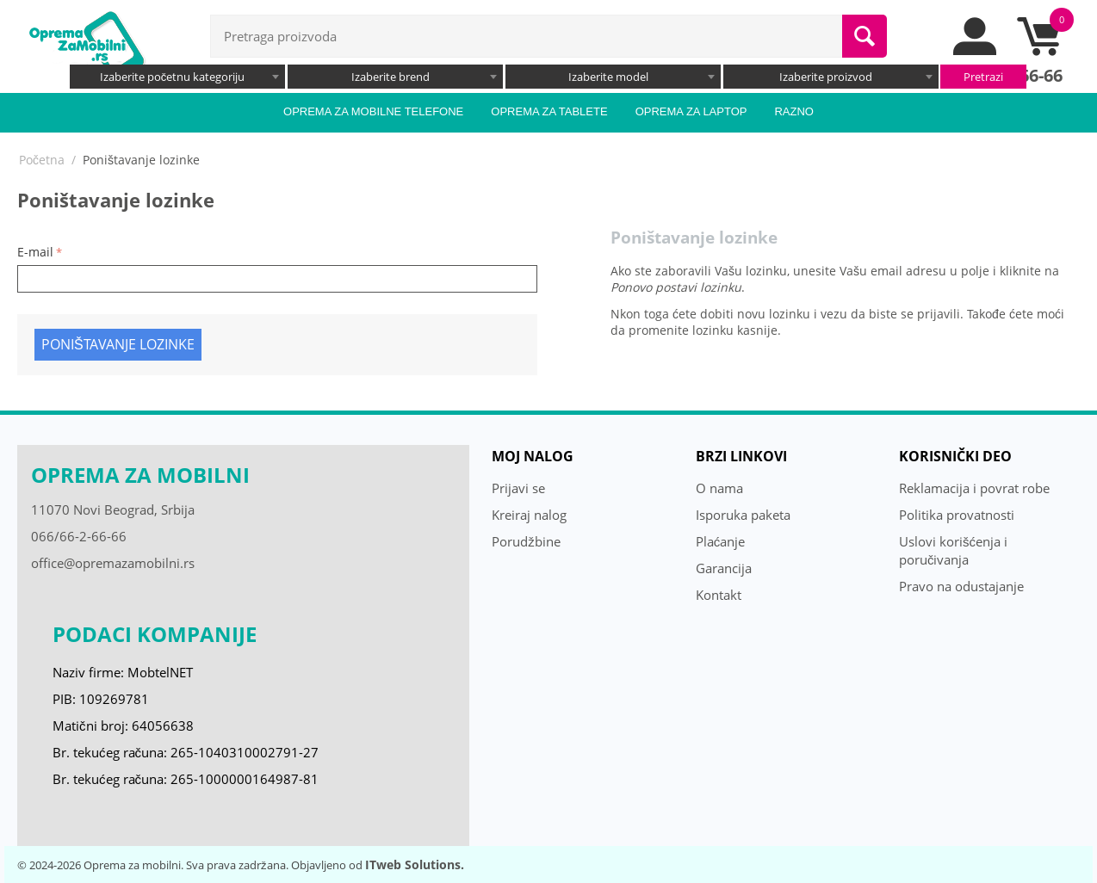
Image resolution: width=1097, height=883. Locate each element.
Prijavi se (518, 488)
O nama (719, 488)
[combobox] (177, 77)
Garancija (724, 568)
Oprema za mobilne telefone (373, 111)
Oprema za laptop (691, 111)
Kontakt (718, 594)
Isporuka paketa (743, 514)
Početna (42, 159)
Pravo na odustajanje (961, 586)
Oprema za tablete (549, 111)
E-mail (35, 252)
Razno (794, 111)
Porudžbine (526, 541)
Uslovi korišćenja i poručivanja (953, 550)
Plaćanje (721, 541)
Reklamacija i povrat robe (974, 488)
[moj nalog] (976, 51)
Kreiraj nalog (529, 514)
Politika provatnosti (956, 514)
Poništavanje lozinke (118, 344)
